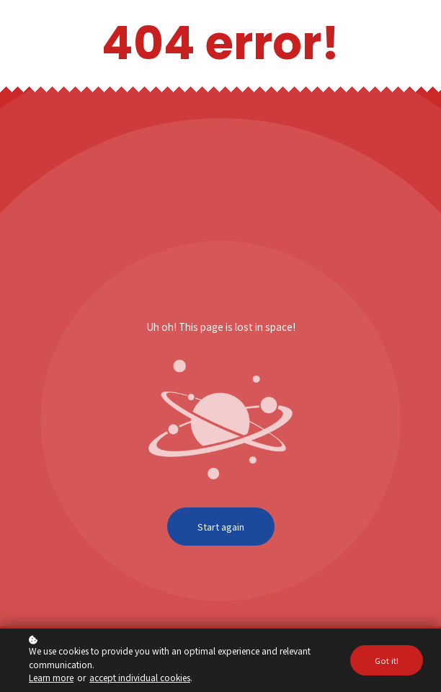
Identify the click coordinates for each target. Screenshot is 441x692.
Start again (220, 526)
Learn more (51, 677)
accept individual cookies (139, 677)
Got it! (386, 660)
